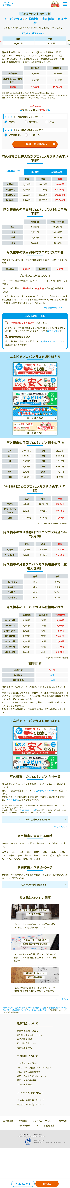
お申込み (47, 1183)
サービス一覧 (38, 1135)
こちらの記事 (12, 800)
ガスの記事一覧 (24, 1084)
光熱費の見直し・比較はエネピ (14, 1008)
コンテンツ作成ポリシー (27, 1125)
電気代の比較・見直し (27, 1030)
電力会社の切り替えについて (31, 1104)
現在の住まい (12, 135)
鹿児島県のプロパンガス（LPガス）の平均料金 (29, 1010)
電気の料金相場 (24, 1039)
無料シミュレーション (51, 341)
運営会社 (23, 1120)
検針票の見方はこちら (54, 307)
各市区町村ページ (44, 790)
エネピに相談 (53, 330)
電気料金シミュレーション (29, 1034)
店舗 (49, 121)
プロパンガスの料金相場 (28, 1071)
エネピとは (8, 1120)
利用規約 (63, 1120)
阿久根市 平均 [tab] (13, 171)
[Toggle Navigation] (65, 4)
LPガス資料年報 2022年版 (27, 810)
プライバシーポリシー (42, 1120)
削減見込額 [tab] (56, 172)
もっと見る (59, 826)
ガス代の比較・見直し (27, 1063)
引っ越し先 (32, 135)
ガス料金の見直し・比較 (37, 1008)
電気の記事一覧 (24, 1047)
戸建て (9, 121)
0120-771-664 (23, 1183)
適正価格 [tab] (35, 172)
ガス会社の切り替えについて (31, 1100)
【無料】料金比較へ (39, 144)
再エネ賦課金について (27, 1043)
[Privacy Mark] (29, 1141)
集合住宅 (31, 121)
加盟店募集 (49, 1125)
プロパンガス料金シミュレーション (34, 1067)
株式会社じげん (24, 1135)
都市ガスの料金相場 (26, 1080)
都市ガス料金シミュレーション (32, 1076)
